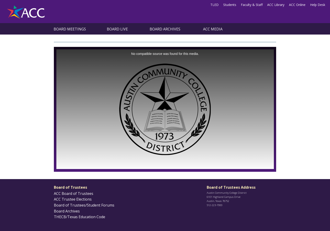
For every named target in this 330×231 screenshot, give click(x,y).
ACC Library (275, 5)
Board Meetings (70, 29)
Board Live (117, 29)
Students (229, 5)
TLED (214, 5)
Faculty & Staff (252, 5)
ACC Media (213, 29)
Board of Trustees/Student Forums (84, 205)
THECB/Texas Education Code (79, 216)
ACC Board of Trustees (73, 193)
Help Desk (317, 5)
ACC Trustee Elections (73, 199)
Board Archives (165, 29)
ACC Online (297, 5)
